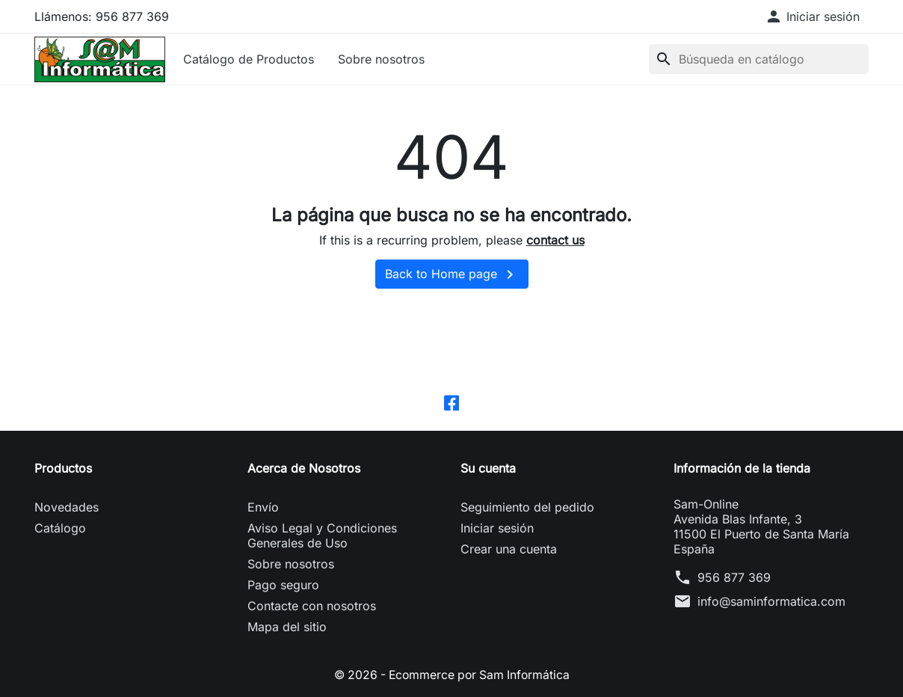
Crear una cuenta (508, 548)
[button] (812, 16)
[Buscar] (759, 59)
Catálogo (60, 528)
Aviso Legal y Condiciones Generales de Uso (322, 535)
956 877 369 (734, 577)
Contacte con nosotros (311, 605)
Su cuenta (488, 468)
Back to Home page (452, 274)
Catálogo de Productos (248, 59)
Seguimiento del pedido (527, 507)
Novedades (66, 507)
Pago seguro (283, 584)
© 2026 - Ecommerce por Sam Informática (451, 674)
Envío (263, 507)
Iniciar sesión (497, 528)
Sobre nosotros (381, 59)
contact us (555, 240)
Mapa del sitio (287, 626)
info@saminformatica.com (771, 601)
